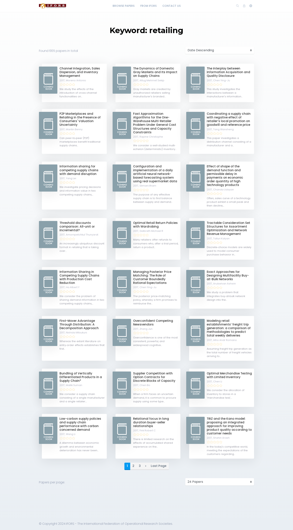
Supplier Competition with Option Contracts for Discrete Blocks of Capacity (154, 377)
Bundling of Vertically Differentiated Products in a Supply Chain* (80, 377)
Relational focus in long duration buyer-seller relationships (151, 422)
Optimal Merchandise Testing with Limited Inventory (229, 375)
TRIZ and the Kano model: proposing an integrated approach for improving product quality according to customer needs (229, 426)
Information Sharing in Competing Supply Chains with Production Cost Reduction (79, 277)
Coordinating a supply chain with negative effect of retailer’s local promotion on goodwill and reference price (229, 119)
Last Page (158, 466)
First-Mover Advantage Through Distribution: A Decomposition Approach (79, 324)
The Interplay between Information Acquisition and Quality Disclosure (228, 72)
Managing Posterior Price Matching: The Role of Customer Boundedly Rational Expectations (152, 277)
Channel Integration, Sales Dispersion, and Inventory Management (79, 72)
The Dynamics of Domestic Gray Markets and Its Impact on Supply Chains (155, 72)
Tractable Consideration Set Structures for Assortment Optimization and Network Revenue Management (228, 228)
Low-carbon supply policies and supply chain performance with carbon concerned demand (80, 424)
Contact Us (171, 6)
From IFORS (148, 6)
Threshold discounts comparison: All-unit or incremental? (77, 226)
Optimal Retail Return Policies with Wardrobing (155, 225)
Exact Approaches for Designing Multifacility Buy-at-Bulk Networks (228, 275)
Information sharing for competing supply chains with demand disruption (78, 170)
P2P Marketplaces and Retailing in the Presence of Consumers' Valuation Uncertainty (80, 119)
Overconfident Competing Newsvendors (153, 322)
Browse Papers (123, 6)
